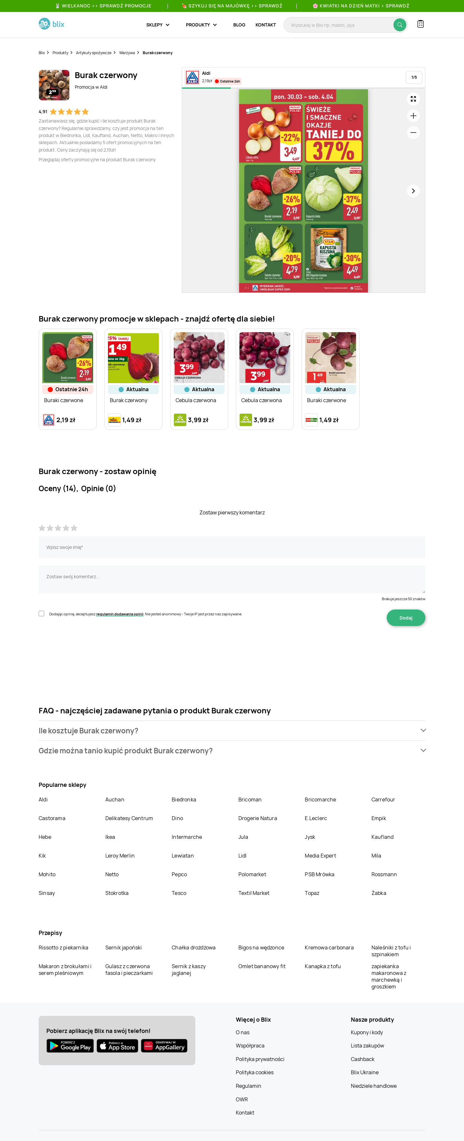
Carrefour (383, 799)
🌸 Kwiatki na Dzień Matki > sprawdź (361, 6)
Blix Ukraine (365, 1072)
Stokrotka (117, 893)
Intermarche (187, 836)
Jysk (310, 836)
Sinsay (47, 893)
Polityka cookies (255, 1072)
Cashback (362, 1059)
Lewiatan (183, 855)
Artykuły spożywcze (93, 52)
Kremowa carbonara (329, 947)
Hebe (45, 836)
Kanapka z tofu (323, 966)
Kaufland (383, 836)
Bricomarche (320, 799)
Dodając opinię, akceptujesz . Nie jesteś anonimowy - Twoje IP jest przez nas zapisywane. (145, 613)
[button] (232, 730)
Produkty (60, 52)
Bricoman (250, 799)
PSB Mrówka (319, 874)
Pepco (179, 874)
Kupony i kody (367, 1032)
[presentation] (88, 646)
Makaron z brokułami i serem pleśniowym (65, 970)
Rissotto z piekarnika (63, 947)
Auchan (114, 799)
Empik (379, 818)
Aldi (43, 799)
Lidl (242, 855)
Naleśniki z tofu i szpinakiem (391, 951)
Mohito (47, 874)
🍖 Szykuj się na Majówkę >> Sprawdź (232, 6)
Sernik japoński (123, 947)
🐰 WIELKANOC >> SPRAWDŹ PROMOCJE (103, 6)
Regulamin (248, 1085)
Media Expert (320, 855)
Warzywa (127, 52)
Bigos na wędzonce (261, 947)
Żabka (379, 893)
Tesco (179, 893)
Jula (243, 836)
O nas (242, 1032)
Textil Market (254, 893)
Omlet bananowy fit (262, 966)
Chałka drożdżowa (194, 947)
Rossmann (384, 874)
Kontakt (266, 25)
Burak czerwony (158, 52)
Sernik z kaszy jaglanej (189, 970)
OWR (242, 1099)
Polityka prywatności (260, 1059)
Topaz (312, 893)
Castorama (52, 818)
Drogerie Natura (257, 818)
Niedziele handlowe (374, 1085)
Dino (177, 818)
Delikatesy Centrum (129, 818)
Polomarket (252, 874)
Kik (42, 855)
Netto (112, 874)
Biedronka (184, 799)
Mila (377, 855)
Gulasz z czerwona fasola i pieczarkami (129, 970)
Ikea (110, 836)
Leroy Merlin (120, 855)
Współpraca (250, 1045)
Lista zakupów (367, 1045)
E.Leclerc (316, 818)
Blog (239, 25)
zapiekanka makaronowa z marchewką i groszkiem (389, 976)
